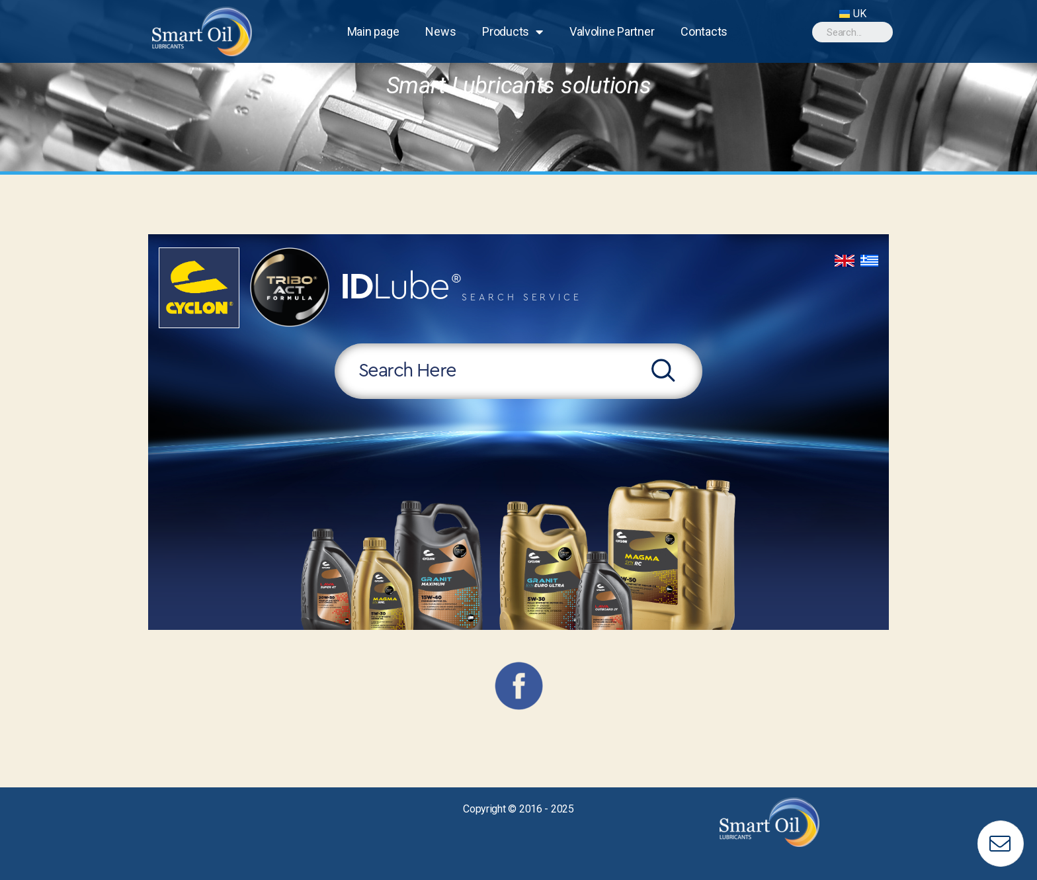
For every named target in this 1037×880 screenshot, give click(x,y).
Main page (373, 31)
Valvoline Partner (611, 31)
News (440, 31)
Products (512, 31)
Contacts (704, 31)
